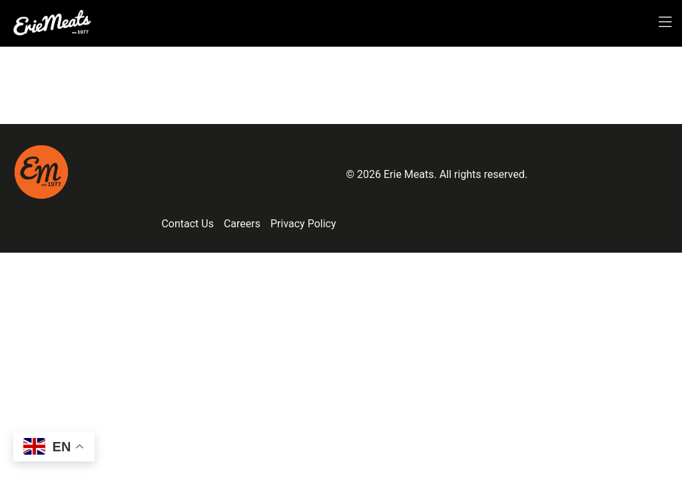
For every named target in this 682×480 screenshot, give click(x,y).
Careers (242, 223)
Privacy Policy (303, 223)
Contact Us (187, 223)
